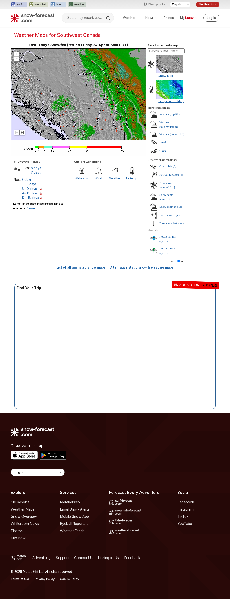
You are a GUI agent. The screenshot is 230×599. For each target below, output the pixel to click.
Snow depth (170, 206)
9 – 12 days (30, 193)
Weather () (169, 114)
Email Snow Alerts (74, 509)
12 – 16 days (30, 198)
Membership (70, 502)
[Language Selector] (180, 4)
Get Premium (207, 4)
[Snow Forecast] (32, 17)
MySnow (18, 538)
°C (172, 261)
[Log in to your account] (211, 18)
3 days (36, 168)
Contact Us (83, 557)
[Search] (108, 18)
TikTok (182, 516)
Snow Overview (24, 516)
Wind (98, 178)
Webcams (82, 178)
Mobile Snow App (74, 516)
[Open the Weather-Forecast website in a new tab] (77, 4)
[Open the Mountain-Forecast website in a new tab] (38, 4)
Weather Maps (22, 509)
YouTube (184, 523)
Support (62, 557)
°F (182, 261)
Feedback (132, 557)
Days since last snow (171, 223)
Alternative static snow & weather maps (142, 267)
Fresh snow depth (169, 215)
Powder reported (169, 174)
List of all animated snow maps (81, 267)
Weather (131, 18)
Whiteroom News (25, 523)
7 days (36, 172)
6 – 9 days (29, 189)
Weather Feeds (72, 531)
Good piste (165, 166)
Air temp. (132, 178)
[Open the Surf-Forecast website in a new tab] (19, 4)
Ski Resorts (20, 502)
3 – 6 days (29, 184)
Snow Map (165, 75)
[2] (167, 241)
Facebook (185, 502)
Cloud (163, 150)
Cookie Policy (69, 579)
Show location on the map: (163, 45)
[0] (174, 166)
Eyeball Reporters (74, 523)
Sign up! (32, 208)
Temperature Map (171, 101)
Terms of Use (20, 579)
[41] (172, 187)
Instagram (185, 509)
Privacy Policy (45, 579)
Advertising (41, 557)
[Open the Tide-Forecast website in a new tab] (58, 4)
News (151, 18)
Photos (169, 18)
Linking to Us (108, 557)
